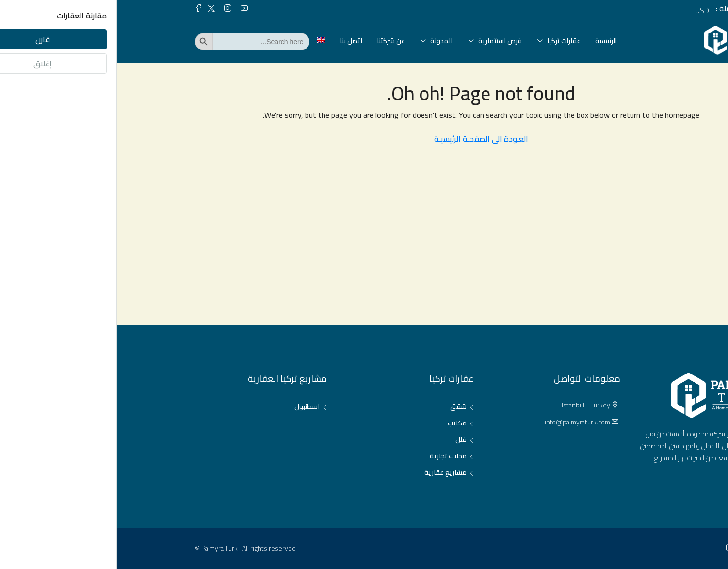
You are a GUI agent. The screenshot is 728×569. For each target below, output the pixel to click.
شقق (341, 406)
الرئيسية (489, 40)
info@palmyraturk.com (460, 422)
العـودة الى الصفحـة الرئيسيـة (364, 138)
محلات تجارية (331, 456)
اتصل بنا (234, 40)
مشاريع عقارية (328, 472)
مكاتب (340, 423)
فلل (344, 439)
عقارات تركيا (447, 40)
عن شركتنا (274, 40)
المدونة (324, 40)
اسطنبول (190, 406)
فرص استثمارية (383, 40)
